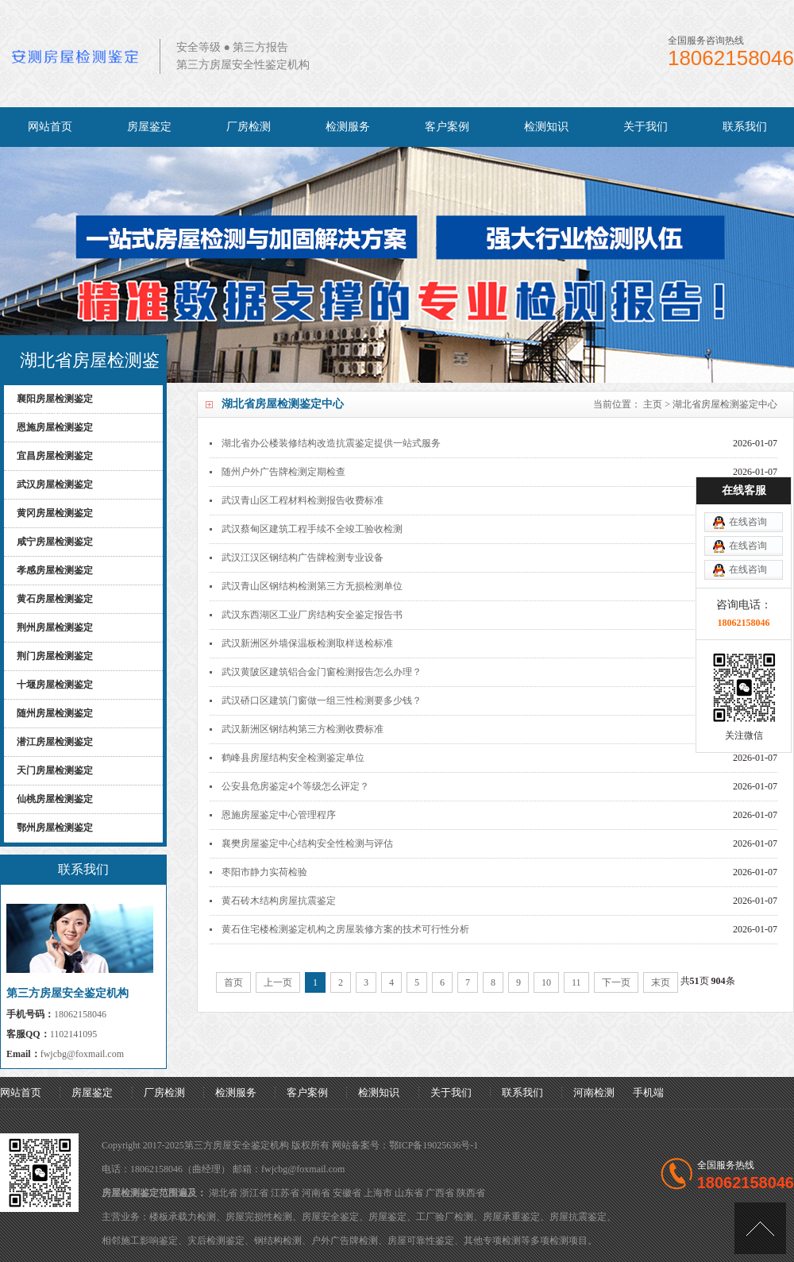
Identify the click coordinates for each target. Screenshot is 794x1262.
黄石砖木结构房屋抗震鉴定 (279, 900)
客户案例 (447, 127)
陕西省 (471, 1192)
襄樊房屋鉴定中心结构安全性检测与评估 (307, 843)
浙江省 (254, 1192)
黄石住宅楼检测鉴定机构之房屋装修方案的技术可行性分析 (345, 929)
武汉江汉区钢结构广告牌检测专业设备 (303, 557)
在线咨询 (748, 486)
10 (546, 982)
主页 (652, 404)
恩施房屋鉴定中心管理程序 (279, 814)
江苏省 (285, 1192)
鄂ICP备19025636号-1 (434, 1145)
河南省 (316, 1192)
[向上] (760, 1228)
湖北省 (223, 1192)
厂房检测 (248, 127)
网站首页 (50, 127)
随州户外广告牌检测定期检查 (283, 471)
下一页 (616, 982)
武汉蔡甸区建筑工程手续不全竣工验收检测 (312, 529)
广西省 (440, 1192)
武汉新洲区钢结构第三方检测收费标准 (303, 729)
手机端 (648, 1092)
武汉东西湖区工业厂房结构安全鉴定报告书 (312, 614)
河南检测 (594, 1092)
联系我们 (745, 127)
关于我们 (645, 127)
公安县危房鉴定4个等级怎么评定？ (295, 786)
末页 (660, 982)
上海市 (378, 1192)
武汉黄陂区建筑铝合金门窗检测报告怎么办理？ (322, 671)
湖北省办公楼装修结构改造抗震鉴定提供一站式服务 (331, 443)
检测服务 (348, 127)
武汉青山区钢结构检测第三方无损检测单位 (312, 586)
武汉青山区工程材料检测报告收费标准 (303, 500)
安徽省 (347, 1192)
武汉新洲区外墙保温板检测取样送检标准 (307, 643)
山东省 (409, 1192)
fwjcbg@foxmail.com (82, 1053)
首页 (233, 982)
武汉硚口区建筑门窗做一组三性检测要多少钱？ (322, 700)
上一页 (278, 982)
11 (576, 982)
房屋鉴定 (149, 127)
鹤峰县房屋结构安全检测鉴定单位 (293, 757)
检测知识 (546, 127)
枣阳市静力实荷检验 (264, 872)
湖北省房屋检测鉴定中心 (725, 404)
